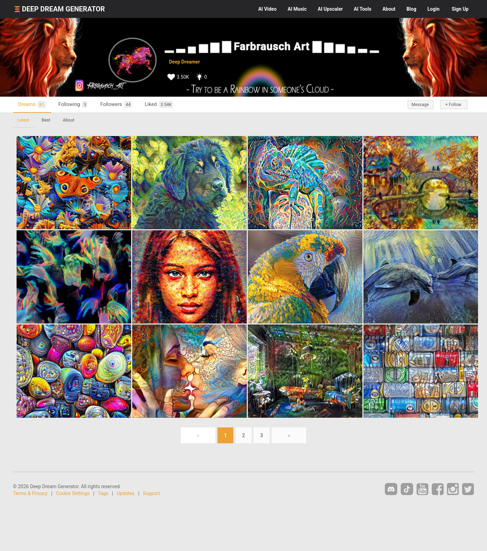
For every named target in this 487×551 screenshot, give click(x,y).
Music (297, 9)
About (389, 9)
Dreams (32, 104)
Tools (362, 9)
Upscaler (330, 9)
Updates (126, 493)
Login (433, 9)
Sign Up (460, 9)
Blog (412, 9)
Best (46, 120)
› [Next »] (289, 435)
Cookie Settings (73, 493)
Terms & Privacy (30, 493)
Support (151, 493)
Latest (23, 120)
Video (267, 9)
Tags (103, 493)
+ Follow (453, 104)
